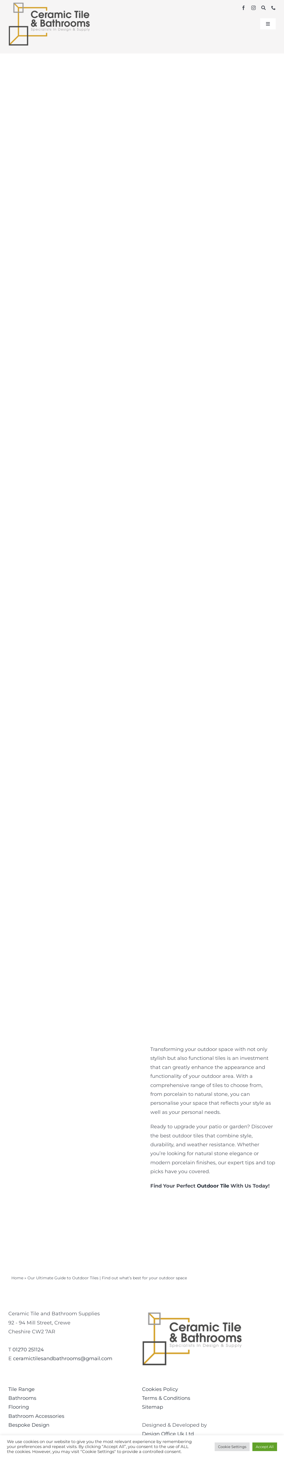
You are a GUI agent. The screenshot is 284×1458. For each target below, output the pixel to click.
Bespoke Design (28, 1425)
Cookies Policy (160, 1389)
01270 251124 (28, 1350)
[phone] (273, 8)
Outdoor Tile (213, 1186)
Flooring (18, 1407)
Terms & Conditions (166, 1398)
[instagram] (253, 8)
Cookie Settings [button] (232, 1446)
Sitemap (152, 1407)
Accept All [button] (265, 1446)
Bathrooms (22, 1398)
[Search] (263, 8)
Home (17, 1277)
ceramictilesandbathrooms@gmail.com (62, 1358)
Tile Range (21, 1389)
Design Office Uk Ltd (168, 1434)
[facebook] (243, 8)
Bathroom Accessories (36, 1416)
